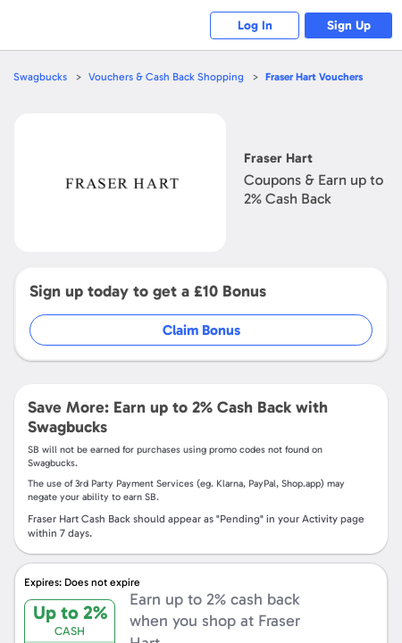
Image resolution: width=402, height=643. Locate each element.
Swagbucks (40, 77)
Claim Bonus (201, 330)
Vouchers (314, 77)
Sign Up (349, 25)
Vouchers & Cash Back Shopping (166, 77)
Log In (255, 25)
